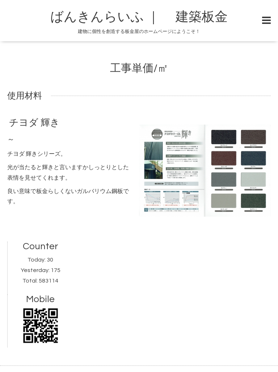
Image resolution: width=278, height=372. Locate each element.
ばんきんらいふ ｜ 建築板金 (152, 17)
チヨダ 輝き (34, 123)
